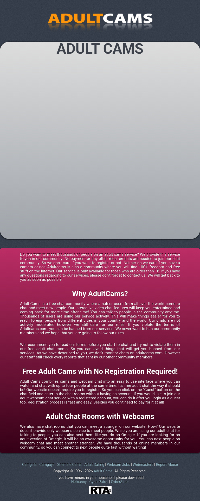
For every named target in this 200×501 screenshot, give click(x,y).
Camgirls (29, 464)
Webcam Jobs (118, 464)
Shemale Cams (69, 464)
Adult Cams (103, 471)
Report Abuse (167, 464)
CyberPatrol (98, 482)
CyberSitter (120, 482)
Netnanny (79, 482)
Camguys (46, 464)
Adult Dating (94, 464)
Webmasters (143, 464)
